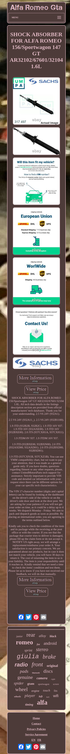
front (37, 664)
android (50, 643)
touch (46, 690)
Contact (36, 723)
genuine (25, 677)
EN (33, 739)
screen (56, 684)
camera (42, 678)
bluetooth (36, 673)
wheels (17, 696)
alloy (42, 636)
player (30, 695)
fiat (38, 644)
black (53, 636)
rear (31, 635)
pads (24, 671)
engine (35, 690)
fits (55, 690)
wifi (55, 696)
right (53, 679)
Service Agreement (36, 734)
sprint (28, 650)
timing (29, 704)
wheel (21, 689)
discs (48, 671)
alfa (42, 702)
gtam (30, 683)
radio (21, 665)
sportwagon (43, 684)
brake (49, 656)
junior (19, 636)
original (52, 666)
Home (36, 718)
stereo (42, 649)
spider (19, 683)
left (41, 696)
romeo (24, 642)
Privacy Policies (36, 729)
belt (47, 697)
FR (39, 739)
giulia (28, 656)
